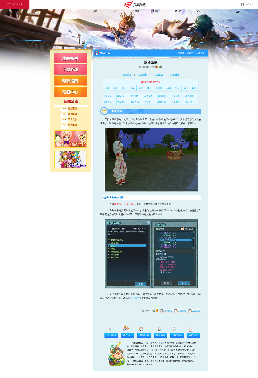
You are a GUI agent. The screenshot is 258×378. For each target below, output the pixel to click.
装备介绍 (121, 96)
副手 (115, 88)
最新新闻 (72, 108)
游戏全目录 (14, 4)
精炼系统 (148, 96)
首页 (95, 11)
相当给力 (127, 335)
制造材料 (142, 74)
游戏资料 (157, 11)
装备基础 (108, 96)
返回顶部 (196, 311)
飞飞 (72, 17)
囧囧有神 (177, 335)
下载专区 (177, 11)
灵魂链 (147, 102)
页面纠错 (182, 311)
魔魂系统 (162, 102)
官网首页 (181, 53)
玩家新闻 (72, 125)
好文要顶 (111, 335)
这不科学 (193, 335)
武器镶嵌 (162, 96)
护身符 (159, 88)
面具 (169, 88)
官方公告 (72, 119)
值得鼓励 (144, 335)
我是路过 (160, 335)
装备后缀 (176, 96)
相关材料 (189, 102)
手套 (141, 88)
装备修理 (189, 96)
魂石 (177, 88)
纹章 (186, 88)
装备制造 (135, 96)
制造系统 (126, 74)
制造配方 (158, 74)
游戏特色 (136, 11)
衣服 (132, 88)
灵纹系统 (176, 102)
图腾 (194, 88)
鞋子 (149, 88)
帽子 (124, 88)
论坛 (198, 11)
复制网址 (168, 311)
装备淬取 (108, 102)
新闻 (115, 11)
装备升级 (175, 74)
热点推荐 (247, 4)
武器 (107, 88)
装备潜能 (121, 102)
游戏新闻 (72, 114)
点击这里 (134, 298)
